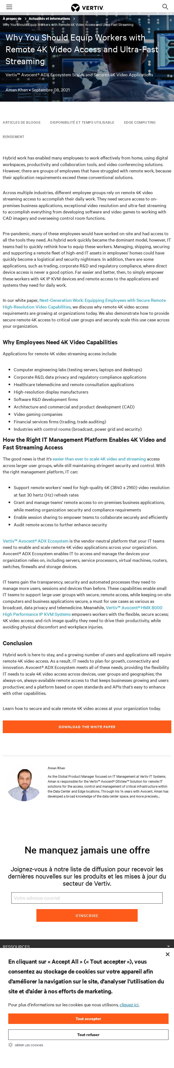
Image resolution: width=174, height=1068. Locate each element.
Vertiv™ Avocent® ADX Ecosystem (35, 541)
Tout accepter (88, 1018)
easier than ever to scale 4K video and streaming (99, 459)
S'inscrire (87, 915)
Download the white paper (87, 726)
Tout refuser (88, 1034)
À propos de (12, 18)
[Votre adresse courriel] (87, 898)
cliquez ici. (129, 1004)
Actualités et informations (50, 18)
